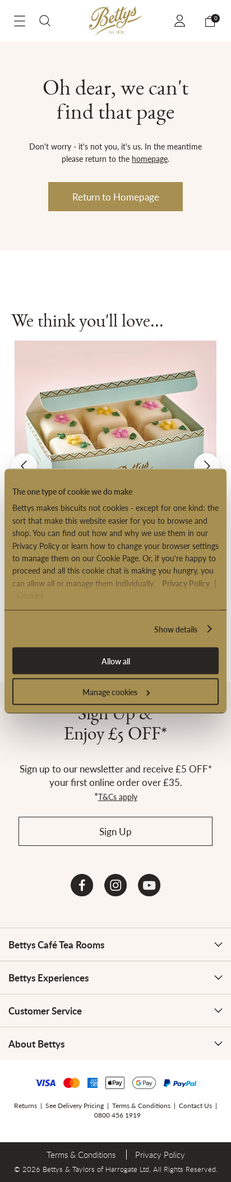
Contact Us (195, 1105)
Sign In (181, 21)
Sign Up (115, 831)
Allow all (115, 661)
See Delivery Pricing (74, 1105)
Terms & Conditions (141, 1105)
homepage (150, 158)
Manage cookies (116, 691)
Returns (25, 1105)
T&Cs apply (117, 796)
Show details (175, 629)
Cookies (30, 595)
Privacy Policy (186, 582)
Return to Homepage (115, 196)
